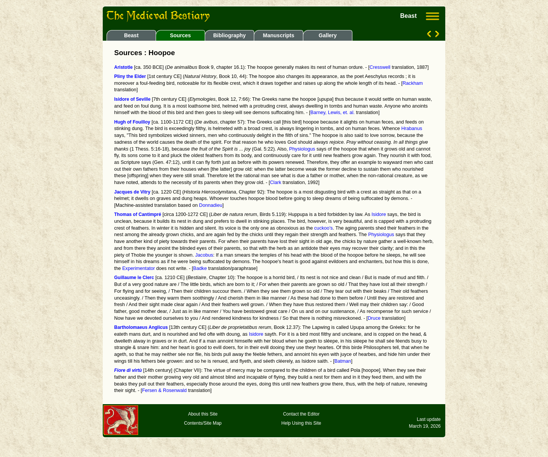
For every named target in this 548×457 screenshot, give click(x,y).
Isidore (378, 214)
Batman (343, 361)
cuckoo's (323, 228)
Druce (374, 318)
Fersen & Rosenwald (164, 390)
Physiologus (302, 149)
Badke (200, 268)
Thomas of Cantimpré (137, 214)
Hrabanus (411, 128)
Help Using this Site (301, 423)
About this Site (202, 414)
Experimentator (138, 268)
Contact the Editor (301, 414)
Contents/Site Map (203, 423)
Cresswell (380, 67)
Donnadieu (210, 205)
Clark (275, 182)
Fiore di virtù (128, 370)
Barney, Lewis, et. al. (332, 112)
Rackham (413, 83)
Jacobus (204, 255)
